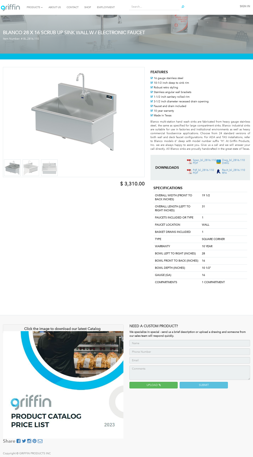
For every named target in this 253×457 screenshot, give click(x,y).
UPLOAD (154, 385)
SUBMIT (204, 385)
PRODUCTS (35, 7)
